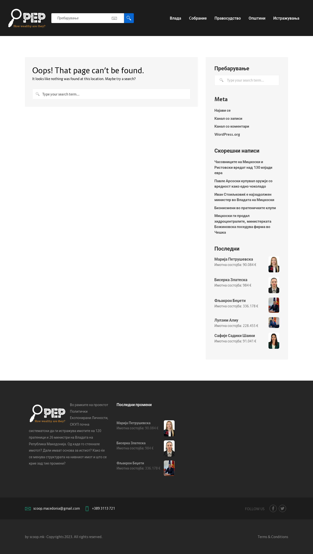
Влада (175, 18)
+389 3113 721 (103, 508)
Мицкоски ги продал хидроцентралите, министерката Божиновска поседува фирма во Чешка (242, 223)
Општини (257, 18)
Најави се (222, 110)
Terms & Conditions (273, 537)
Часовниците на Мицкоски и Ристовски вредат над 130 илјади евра (243, 167)
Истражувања (286, 18)
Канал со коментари (231, 126)
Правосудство (227, 18)
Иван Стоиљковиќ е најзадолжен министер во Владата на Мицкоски (244, 197)
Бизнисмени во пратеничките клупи (245, 207)
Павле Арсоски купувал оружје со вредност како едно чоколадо (243, 184)
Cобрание (198, 18)
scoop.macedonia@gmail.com (56, 508)
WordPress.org (227, 134)
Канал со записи (228, 118)
